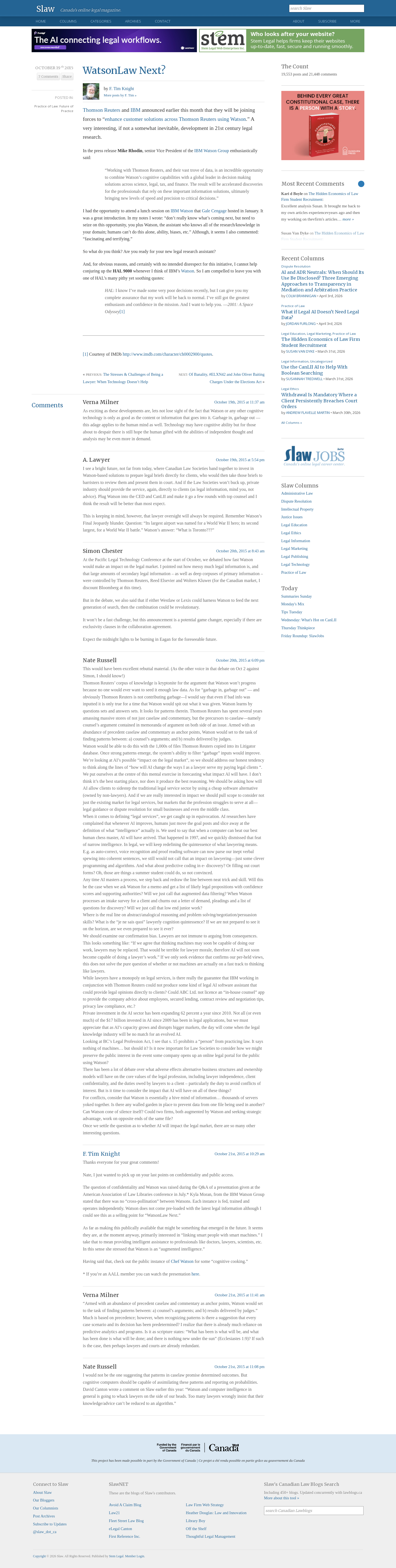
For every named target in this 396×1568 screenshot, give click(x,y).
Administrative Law (297, 493)
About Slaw (42, 1492)
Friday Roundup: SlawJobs (302, 636)
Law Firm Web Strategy (205, 1505)
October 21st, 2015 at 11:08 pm (240, 1366)
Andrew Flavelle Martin (308, 412)
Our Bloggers (43, 1500)
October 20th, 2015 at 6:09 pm (240, 660)
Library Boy (195, 1521)
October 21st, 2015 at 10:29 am (240, 1154)
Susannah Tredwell (304, 378)
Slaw (45, 8)
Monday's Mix (292, 604)
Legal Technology (295, 564)
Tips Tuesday (291, 612)
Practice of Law (293, 306)
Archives (133, 21)
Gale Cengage (214, 210)
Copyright (39, 1556)
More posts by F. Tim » (120, 95)
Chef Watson (182, 1261)
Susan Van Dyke (300, 351)
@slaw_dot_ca (44, 1532)
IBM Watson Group (211, 150)
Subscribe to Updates (50, 1524)
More (355, 21)
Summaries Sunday (296, 596)
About (298, 21)
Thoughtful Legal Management (210, 1536)
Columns (68, 21)
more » (348, 219)
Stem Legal (116, 1556)
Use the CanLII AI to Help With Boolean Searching (314, 370)
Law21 (114, 1513)
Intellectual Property (297, 509)
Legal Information (295, 361)
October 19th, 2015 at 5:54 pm (240, 460)
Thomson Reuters (101, 110)
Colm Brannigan (301, 295)
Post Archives (44, 1516)
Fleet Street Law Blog (126, 1521)
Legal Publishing (294, 556)
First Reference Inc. (124, 1536)
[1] (122, 311)
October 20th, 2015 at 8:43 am (240, 551)
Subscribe (327, 21)
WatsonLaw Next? (124, 70)
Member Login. (135, 1556)
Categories (100, 21)
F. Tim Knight (121, 88)
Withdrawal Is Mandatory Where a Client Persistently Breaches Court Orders (319, 400)
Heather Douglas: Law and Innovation (216, 1513)
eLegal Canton (120, 1529)
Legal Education (293, 334)
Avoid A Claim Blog (125, 1505)
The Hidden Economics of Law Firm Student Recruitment (320, 342)
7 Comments (48, 77)
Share (67, 77)
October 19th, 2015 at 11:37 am (239, 402)
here (195, 1274)
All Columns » (291, 422)
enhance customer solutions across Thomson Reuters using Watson (175, 119)
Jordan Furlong (301, 323)
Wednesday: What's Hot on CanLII (309, 620)
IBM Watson (181, 210)
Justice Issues (292, 517)
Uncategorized (321, 361)
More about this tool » (281, 1498)
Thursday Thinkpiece (298, 628)
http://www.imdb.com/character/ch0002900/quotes (167, 354)
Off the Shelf (196, 1529)
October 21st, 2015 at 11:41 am (240, 1295)
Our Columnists (45, 1508)
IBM (136, 110)
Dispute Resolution (295, 266)
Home (41, 21)
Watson (187, 271)
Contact (162, 21)
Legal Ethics (290, 389)
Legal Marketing (319, 334)
